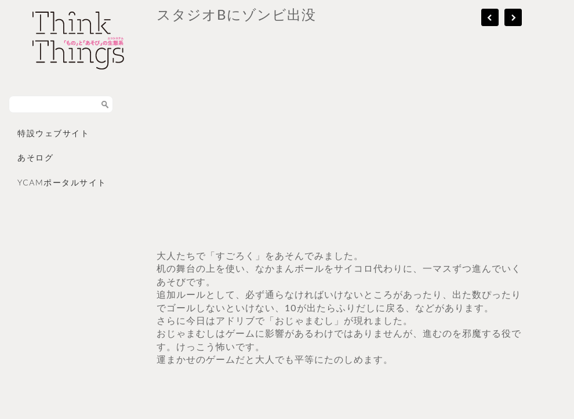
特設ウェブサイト (53, 133)
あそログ (35, 157)
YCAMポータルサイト (62, 182)
